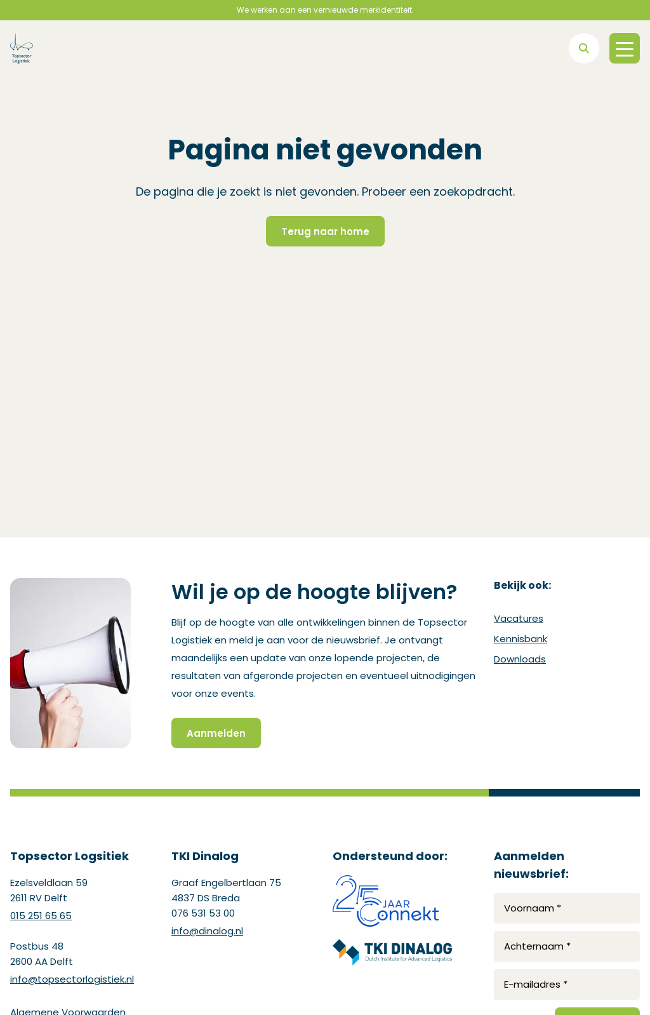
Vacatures (518, 618)
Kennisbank (520, 638)
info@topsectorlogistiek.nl (72, 979)
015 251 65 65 (41, 915)
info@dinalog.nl (207, 931)
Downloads (520, 659)
